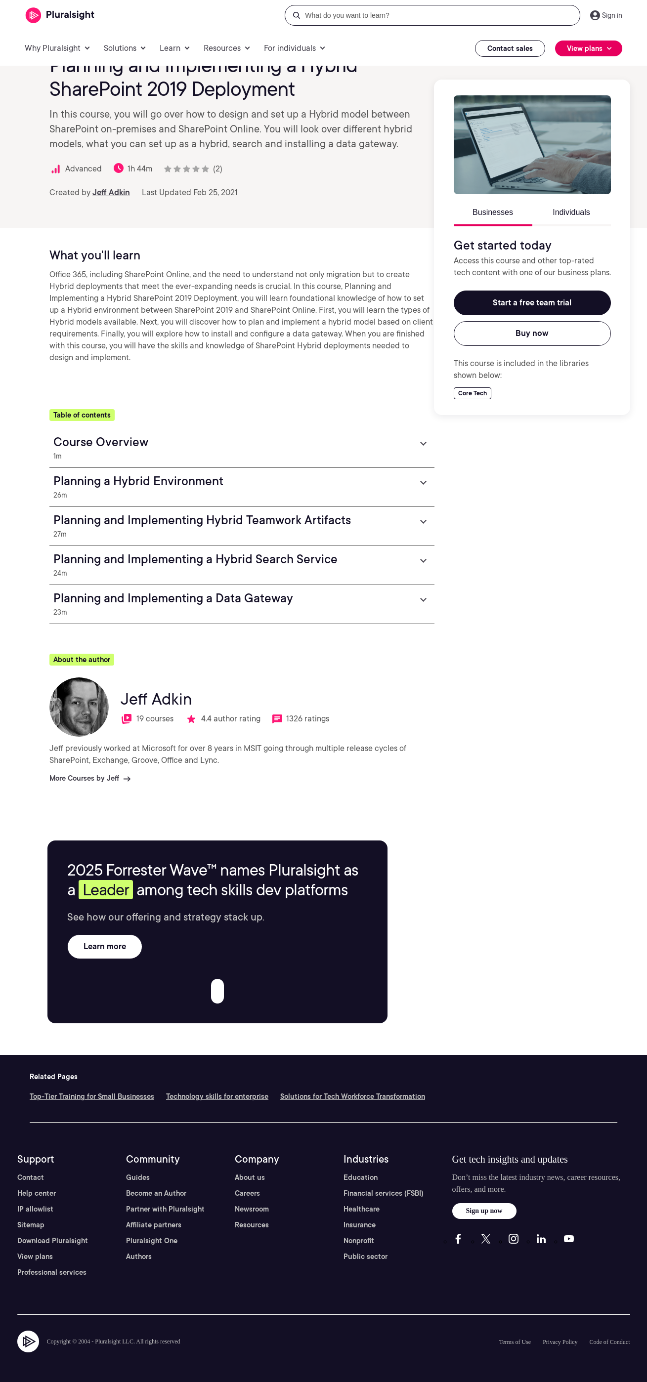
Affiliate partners (153, 1225)
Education (361, 1177)
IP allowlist (35, 1209)
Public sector (366, 1256)
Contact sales (510, 48)
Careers (247, 1193)
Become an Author (156, 1193)
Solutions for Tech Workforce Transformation (352, 1096)
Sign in (612, 15)
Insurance (360, 1225)
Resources (252, 1225)
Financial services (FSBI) (384, 1193)
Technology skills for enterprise (217, 1096)
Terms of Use (515, 1342)
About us (250, 1177)
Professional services (51, 1272)
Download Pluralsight (52, 1241)
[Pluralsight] (60, 15)
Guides (138, 1177)
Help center (36, 1193)
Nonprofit (359, 1241)
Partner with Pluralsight (165, 1209)
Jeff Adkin (111, 192)
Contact (30, 1177)
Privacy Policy (560, 1342)
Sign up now (484, 1210)
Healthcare (362, 1209)
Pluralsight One (151, 1241)
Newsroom (252, 1209)
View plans (35, 1256)
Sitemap (30, 1225)
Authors (139, 1256)
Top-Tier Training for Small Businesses (92, 1096)
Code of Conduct (610, 1342)
